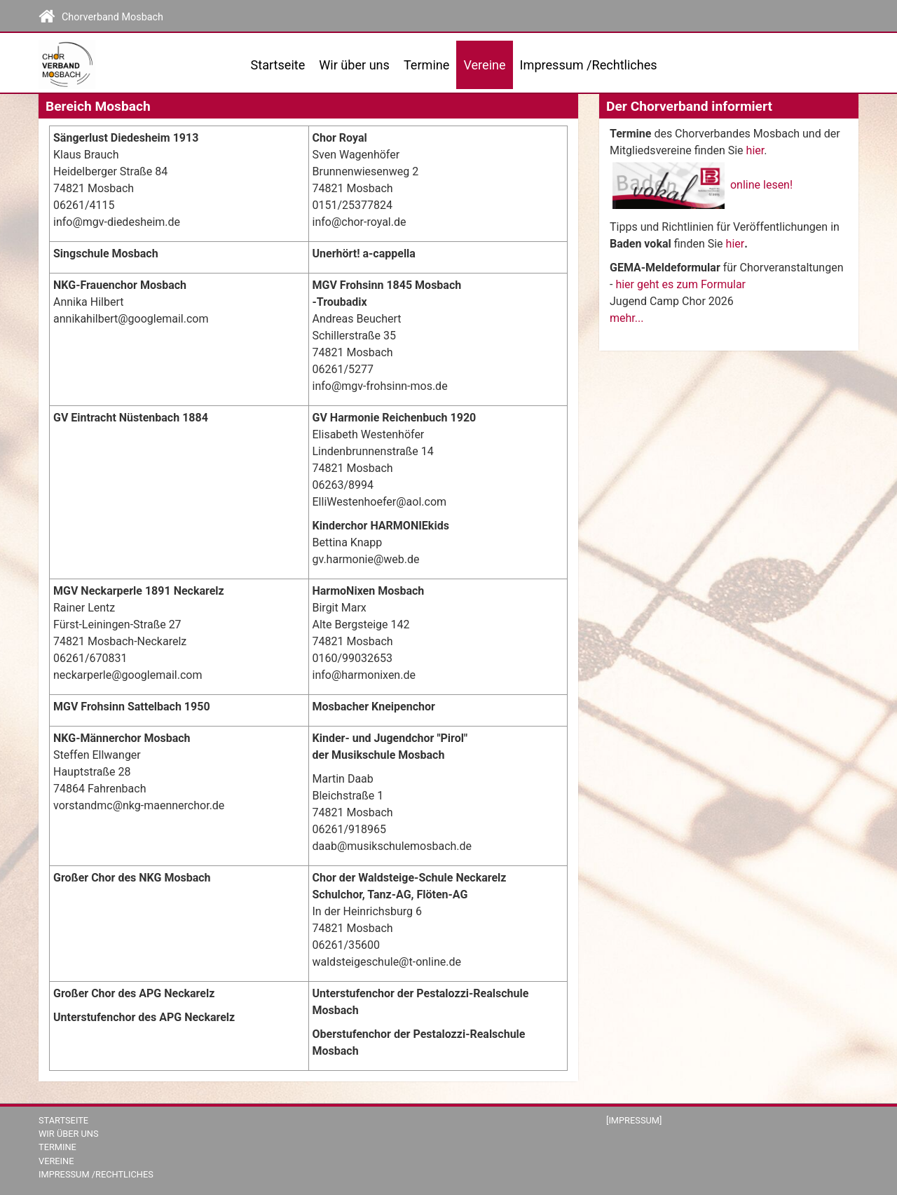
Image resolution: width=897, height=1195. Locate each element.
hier (755, 150)
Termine (57, 1147)
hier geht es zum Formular (680, 284)
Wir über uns (69, 1133)
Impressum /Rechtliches (588, 65)
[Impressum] (634, 1120)
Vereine (56, 1161)
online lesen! (761, 184)
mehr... (626, 318)
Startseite (278, 65)
